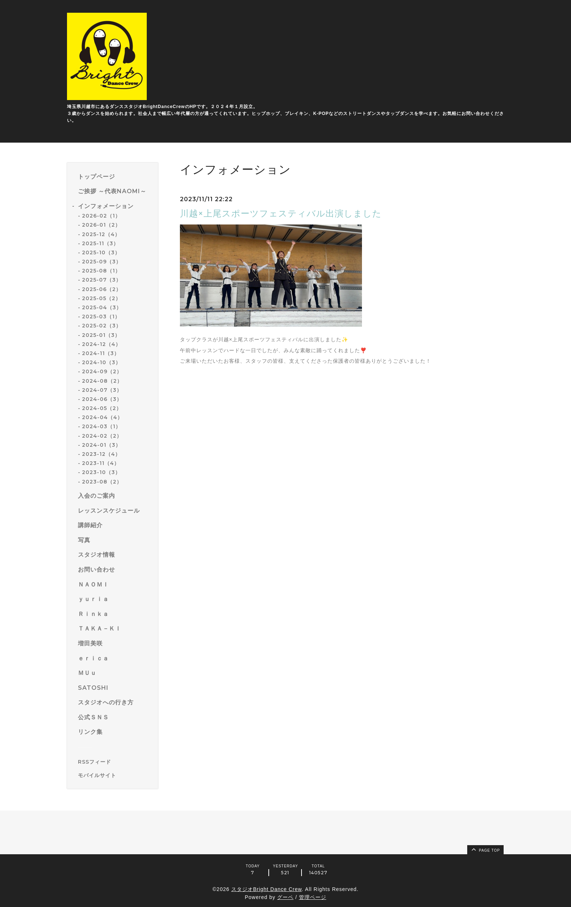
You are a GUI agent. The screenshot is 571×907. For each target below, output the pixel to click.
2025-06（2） (101, 289)
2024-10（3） (101, 362)
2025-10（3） (101, 252)
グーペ (285, 897)
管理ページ (312, 897)
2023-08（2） (102, 481)
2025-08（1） (101, 270)
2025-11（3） (100, 243)
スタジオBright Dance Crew (266, 889)
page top (485, 849)
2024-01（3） (101, 445)
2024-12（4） (101, 344)
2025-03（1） (101, 316)
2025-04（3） (102, 307)
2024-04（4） (102, 417)
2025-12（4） (101, 234)
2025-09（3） (101, 261)
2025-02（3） (101, 325)
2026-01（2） (101, 225)
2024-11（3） (100, 353)
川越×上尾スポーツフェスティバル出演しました (281, 213)
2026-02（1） (101, 215)
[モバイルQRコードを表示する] (115, 775)
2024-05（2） (102, 408)
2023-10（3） (101, 472)
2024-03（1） (101, 426)
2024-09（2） (102, 371)
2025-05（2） (101, 298)
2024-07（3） (102, 390)
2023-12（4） (101, 454)
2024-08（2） (102, 381)
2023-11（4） (100, 463)
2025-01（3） (101, 335)
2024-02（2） (102, 436)
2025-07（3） (101, 280)
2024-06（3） (102, 399)
